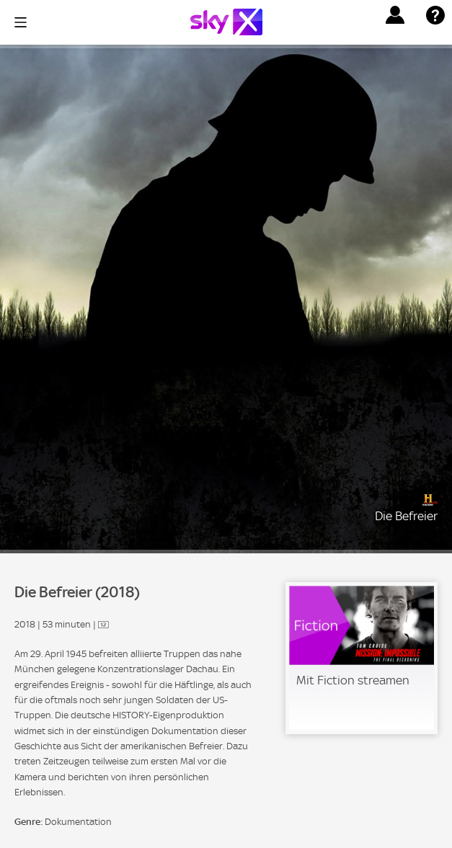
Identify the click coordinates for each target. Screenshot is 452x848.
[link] (361, 658)
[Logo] (226, 22)
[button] (395, 15)
